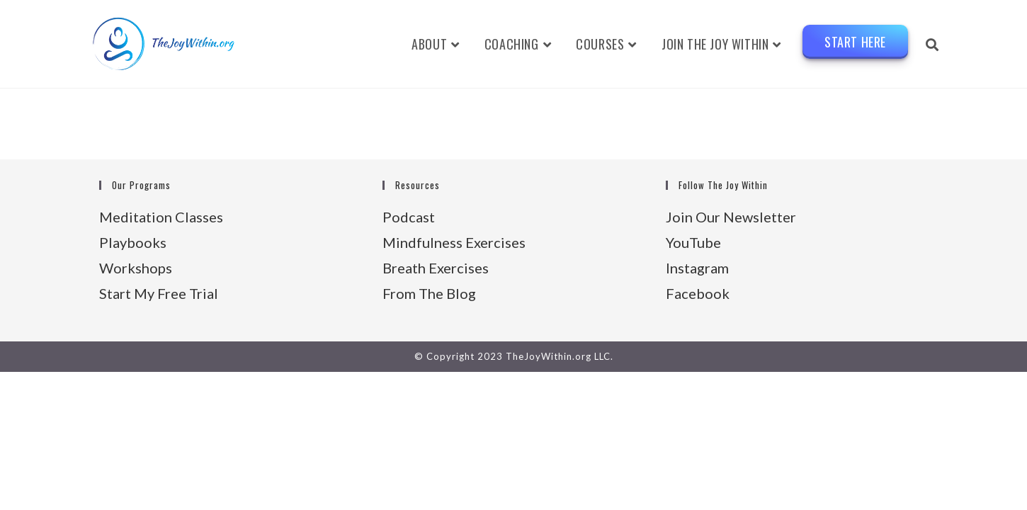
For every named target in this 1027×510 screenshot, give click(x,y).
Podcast (408, 216)
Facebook (698, 293)
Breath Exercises (435, 267)
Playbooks (132, 242)
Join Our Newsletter (731, 216)
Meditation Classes (161, 216)
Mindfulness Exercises (454, 242)
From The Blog (429, 293)
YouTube (693, 242)
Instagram (697, 267)
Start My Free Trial (158, 293)
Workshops (135, 267)
